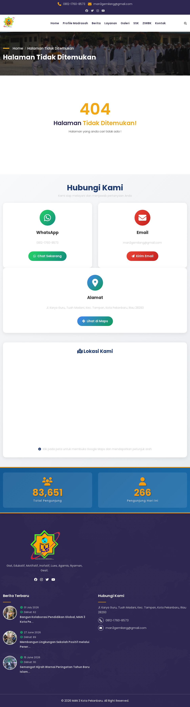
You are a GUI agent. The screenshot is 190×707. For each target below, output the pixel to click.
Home (55, 23)
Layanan (110, 23)
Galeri (125, 23)
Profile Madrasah (75, 23)
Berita (96, 23)
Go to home (95, 143)
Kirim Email (142, 256)
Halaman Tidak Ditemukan (50, 47)
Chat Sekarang (47, 256)
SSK (136, 23)
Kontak (160, 23)
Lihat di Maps (95, 321)
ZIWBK (146, 23)
